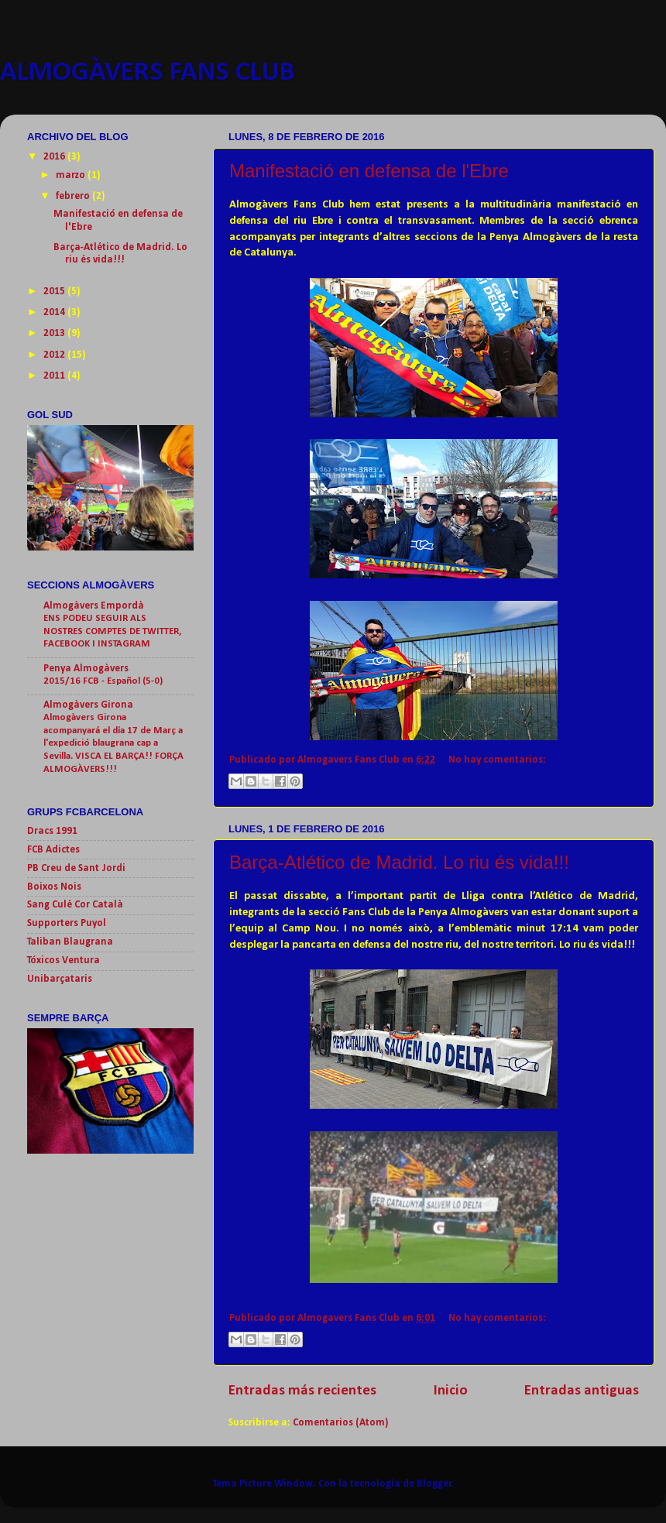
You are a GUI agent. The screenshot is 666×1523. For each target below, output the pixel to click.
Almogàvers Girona (88, 705)
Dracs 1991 (52, 831)
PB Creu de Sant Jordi (76, 868)
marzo (72, 175)
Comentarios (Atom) (340, 1423)
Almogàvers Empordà (93, 606)
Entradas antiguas (581, 1391)
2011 (55, 376)
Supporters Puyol (66, 923)
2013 (55, 333)
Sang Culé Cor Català (75, 905)
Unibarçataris (59, 979)
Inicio (451, 1391)
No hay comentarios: (497, 760)
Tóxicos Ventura (63, 960)
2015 (55, 291)
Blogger (434, 1484)
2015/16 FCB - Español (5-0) (103, 681)
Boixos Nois (54, 887)
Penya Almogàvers (86, 669)
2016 (55, 157)
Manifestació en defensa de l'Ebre (369, 170)
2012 (55, 355)
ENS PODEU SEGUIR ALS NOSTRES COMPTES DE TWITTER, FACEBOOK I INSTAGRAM (112, 631)
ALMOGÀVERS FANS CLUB (147, 73)
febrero (74, 196)
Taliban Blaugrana (70, 942)
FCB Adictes (53, 850)
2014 (55, 312)
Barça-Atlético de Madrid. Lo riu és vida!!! (399, 862)
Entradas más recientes (302, 1391)
